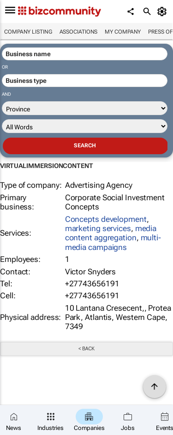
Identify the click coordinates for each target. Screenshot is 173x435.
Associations (79, 32)
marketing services (98, 228)
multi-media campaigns (113, 242)
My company (123, 32)
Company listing (28, 32)
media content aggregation (111, 233)
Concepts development (106, 219)
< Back (86, 348)
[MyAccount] (163, 11)
